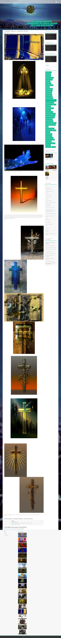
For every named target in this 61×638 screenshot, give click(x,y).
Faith (26, 514)
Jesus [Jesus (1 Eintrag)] (47, 126)
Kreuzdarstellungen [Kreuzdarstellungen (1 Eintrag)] (50, 128)
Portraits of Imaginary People (50, 202)
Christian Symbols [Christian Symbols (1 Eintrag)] (49, 85)
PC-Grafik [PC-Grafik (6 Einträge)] (48, 132)
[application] (50, 36)
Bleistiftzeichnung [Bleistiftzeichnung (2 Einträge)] (49, 77)
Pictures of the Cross (38, 514)
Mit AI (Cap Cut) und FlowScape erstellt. (47, 25)
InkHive (27, 636)
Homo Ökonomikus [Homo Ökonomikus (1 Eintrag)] (49, 121)
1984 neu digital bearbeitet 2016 (51, 213)
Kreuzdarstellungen (32, 514)
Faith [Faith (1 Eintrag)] (54, 104)
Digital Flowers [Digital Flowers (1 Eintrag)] (49, 96)
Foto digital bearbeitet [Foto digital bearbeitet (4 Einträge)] (50, 115)
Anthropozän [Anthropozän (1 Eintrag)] (48, 72)
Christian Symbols (18, 514)
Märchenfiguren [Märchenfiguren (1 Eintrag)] (49, 130)
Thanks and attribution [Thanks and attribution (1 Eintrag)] (50, 143)
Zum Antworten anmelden (15, 524)
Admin (5, 533)
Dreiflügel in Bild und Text (47, 21)
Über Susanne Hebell (53, 23)
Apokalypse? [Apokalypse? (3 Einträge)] (48, 74)
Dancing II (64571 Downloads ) (50, 251)
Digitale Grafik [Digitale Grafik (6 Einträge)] (49, 94)
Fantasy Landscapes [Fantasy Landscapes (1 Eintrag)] (50, 108)
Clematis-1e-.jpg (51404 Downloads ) (51, 247)
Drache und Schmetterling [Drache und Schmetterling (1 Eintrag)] (50, 100)
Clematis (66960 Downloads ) (50, 245)
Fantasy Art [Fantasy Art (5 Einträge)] (48, 106)
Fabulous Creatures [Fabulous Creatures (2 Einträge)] (50, 102)
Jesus (28, 514)
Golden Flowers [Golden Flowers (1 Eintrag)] (49, 119)
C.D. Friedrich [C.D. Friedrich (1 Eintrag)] (48, 83)
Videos (41, 23)
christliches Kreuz (23, 514)
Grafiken (8, 514)
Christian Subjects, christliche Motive (33, 23)
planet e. (47, 198)
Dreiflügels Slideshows (49, 191)
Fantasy (47, 193)
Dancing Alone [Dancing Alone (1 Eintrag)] (49, 92)
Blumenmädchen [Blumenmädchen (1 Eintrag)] (49, 79)
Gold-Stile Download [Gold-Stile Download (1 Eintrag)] (50, 117)
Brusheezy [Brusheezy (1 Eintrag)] (48, 81)
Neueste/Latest (48, 189)
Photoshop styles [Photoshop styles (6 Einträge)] (49, 137)
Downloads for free (46, 23)
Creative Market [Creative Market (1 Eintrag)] (49, 90)
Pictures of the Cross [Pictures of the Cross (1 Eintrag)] (50, 139)
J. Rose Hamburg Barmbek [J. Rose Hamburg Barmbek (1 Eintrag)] (51, 124)
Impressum (38, 25)
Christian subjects (13, 514)
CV (46, 225)
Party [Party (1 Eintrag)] (54, 130)
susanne (13, 33)
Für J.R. (34, 21)
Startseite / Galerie (39, 21)
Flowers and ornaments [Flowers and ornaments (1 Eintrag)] (50, 113)
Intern (47, 231)
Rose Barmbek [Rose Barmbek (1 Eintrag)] (48, 141)
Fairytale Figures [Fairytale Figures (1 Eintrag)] (49, 104)
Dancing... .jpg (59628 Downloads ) (51, 253)
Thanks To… (33, 25)
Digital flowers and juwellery (50, 207)
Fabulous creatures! (49, 200)
